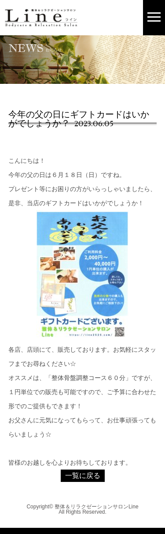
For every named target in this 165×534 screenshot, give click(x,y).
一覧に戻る (82, 475)
